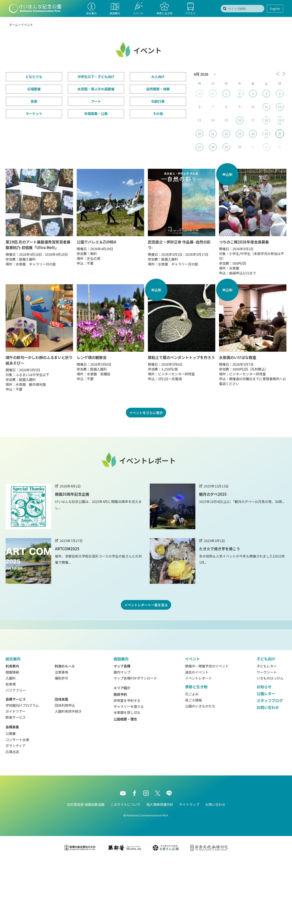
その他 (158, 113)
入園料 (11, 730)
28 (213, 147)
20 (199, 133)
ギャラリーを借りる (129, 758)
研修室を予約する (127, 752)
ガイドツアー (16, 763)
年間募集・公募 (96, 113)
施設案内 (121, 711)
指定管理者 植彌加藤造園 (85, 856)
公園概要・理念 (125, 771)
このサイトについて (125, 856)
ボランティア (16, 798)
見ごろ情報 (193, 752)
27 (199, 147)
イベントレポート (198, 730)
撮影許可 (61, 730)
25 (266, 133)
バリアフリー (16, 742)
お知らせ (264, 739)
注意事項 (61, 724)
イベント (192, 711)
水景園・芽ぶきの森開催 (95, 88)
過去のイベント (197, 724)
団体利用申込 (65, 757)
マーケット (34, 113)
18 (266, 120)
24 (253, 133)
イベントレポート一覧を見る (146, 604)
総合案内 (13, 711)
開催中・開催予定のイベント (207, 718)
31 (213, 93)
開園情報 (12, 724)
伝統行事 (158, 101)
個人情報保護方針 (159, 856)
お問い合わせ (268, 760)
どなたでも (34, 76)
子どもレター (267, 718)
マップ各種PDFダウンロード (135, 730)
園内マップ (122, 724)
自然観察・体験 (158, 88)
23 (239, 133)
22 (226, 133)
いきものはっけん (270, 730)
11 (266, 106)
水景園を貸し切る (127, 764)
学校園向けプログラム (22, 757)
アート (96, 101)
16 (239, 120)
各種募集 (12, 779)
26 (279, 133)
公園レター (266, 746)
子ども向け (266, 711)
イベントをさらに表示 (146, 412)
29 (226, 147)
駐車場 (11, 736)
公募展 (11, 785)
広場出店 (12, 804)
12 (279, 106)
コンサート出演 (17, 792)
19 (279, 120)
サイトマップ (189, 856)
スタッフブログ (270, 753)
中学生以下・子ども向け (95, 76)
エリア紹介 (122, 740)
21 (213, 133)
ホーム (13, 24)
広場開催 (34, 88)
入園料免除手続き (68, 763)
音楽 (34, 101)
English (275, 8)
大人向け (158, 76)
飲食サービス (16, 769)
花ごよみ (192, 746)
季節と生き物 (196, 739)
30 (199, 93)
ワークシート (267, 724)
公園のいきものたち (200, 758)
